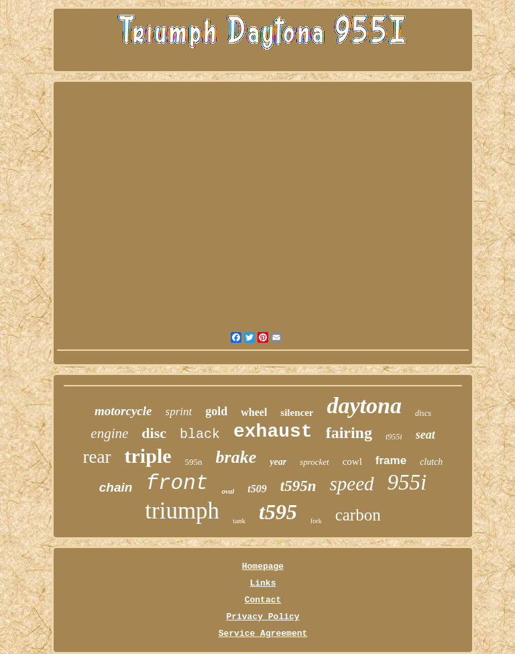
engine (109, 433)
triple (148, 456)
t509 (256, 488)
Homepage (263, 566)
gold (216, 411)
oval (227, 491)
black (200, 434)
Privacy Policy (262, 617)
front (177, 483)
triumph (182, 511)
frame (391, 460)
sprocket (314, 462)
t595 (278, 512)
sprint (179, 411)
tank (239, 520)
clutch (431, 462)
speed (352, 483)
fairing (349, 432)
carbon (358, 515)
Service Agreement (263, 634)
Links (262, 583)
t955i (394, 436)
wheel (254, 412)
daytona (364, 405)
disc (153, 433)
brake (236, 457)
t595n (298, 486)
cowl (352, 461)
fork (316, 521)
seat (425, 434)
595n (194, 462)
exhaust (272, 431)
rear (97, 457)
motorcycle (123, 411)
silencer (296, 412)
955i (407, 482)
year (278, 462)
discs (423, 413)
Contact (263, 600)
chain (116, 487)
